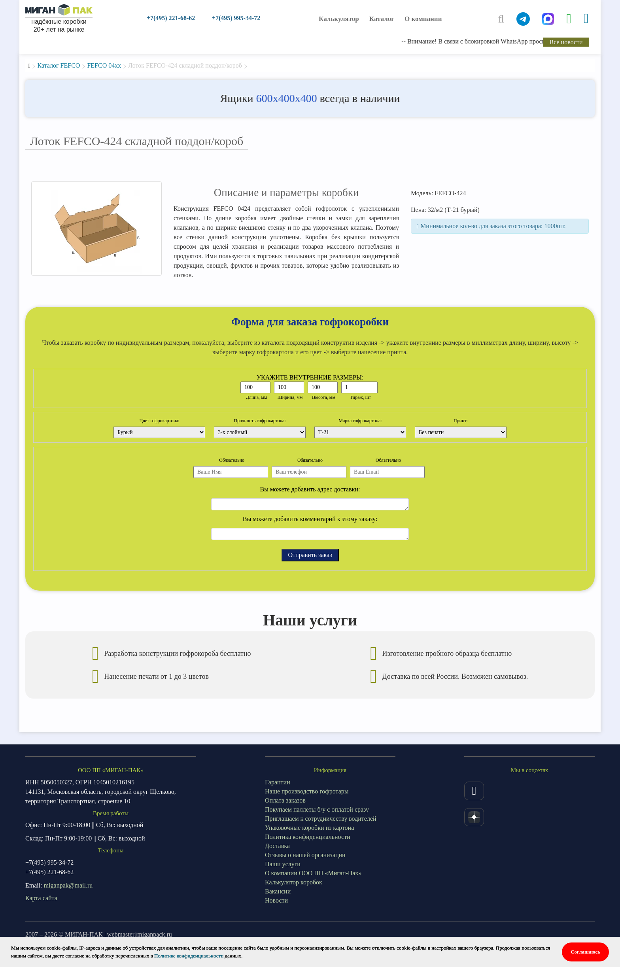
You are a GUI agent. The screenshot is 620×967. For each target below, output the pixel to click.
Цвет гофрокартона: (159, 420)
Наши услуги (283, 864)
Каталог (381, 19)
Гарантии (277, 782)
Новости (276, 900)
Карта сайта (41, 898)
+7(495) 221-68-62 (171, 18)
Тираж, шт (360, 397)
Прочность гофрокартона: (260, 420)
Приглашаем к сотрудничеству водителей (320, 818)
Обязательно (231, 460)
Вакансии (278, 891)
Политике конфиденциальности (188, 956)
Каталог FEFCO (58, 65)
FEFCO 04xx (104, 65)
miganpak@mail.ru (68, 885)
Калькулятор (339, 19)
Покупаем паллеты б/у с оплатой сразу (317, 809)
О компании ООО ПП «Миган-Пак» (313, 873)
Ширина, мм (290, 397)
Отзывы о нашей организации (305, 855)
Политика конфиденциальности (307, 836)
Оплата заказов (285, 800)
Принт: (461, 420)
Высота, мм (323, 397)
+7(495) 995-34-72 (236, 18)
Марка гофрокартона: (360, 420)
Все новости (566, 42)
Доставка (277, 845)
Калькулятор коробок (293, 882)
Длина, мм (256, 397)
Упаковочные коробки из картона (309, 827)
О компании (423, 19)
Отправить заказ (310, 554)
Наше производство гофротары (307, 791)
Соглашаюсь (585, 952)
